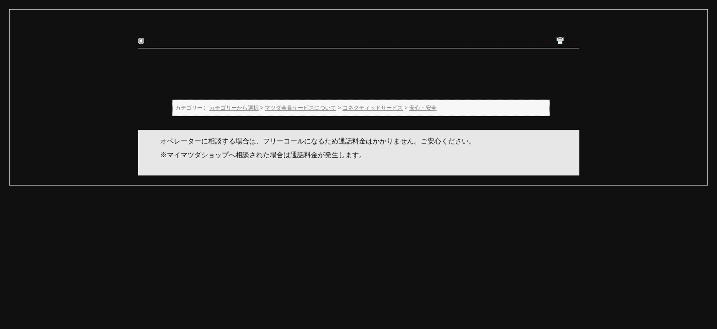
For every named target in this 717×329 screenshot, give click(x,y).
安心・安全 (358, 17)
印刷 (570, 41)
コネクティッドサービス (306, 17)
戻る (152, 40)
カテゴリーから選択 (162, 17)
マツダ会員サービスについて (231, 17)
